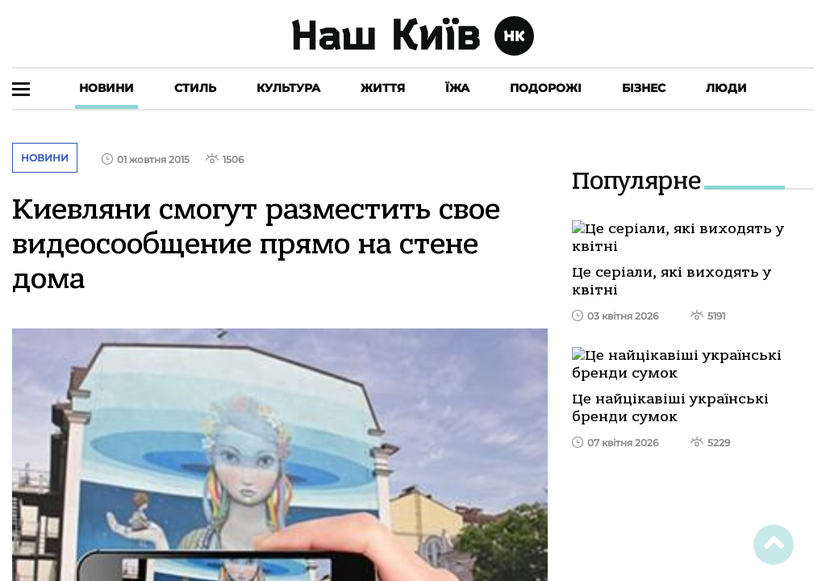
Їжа (457, 88)
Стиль (195, 88)
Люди (726, 88)
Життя (383, 88)
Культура (288, 88)
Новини (106, 88)
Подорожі (546, 88)
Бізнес (643, 88)
